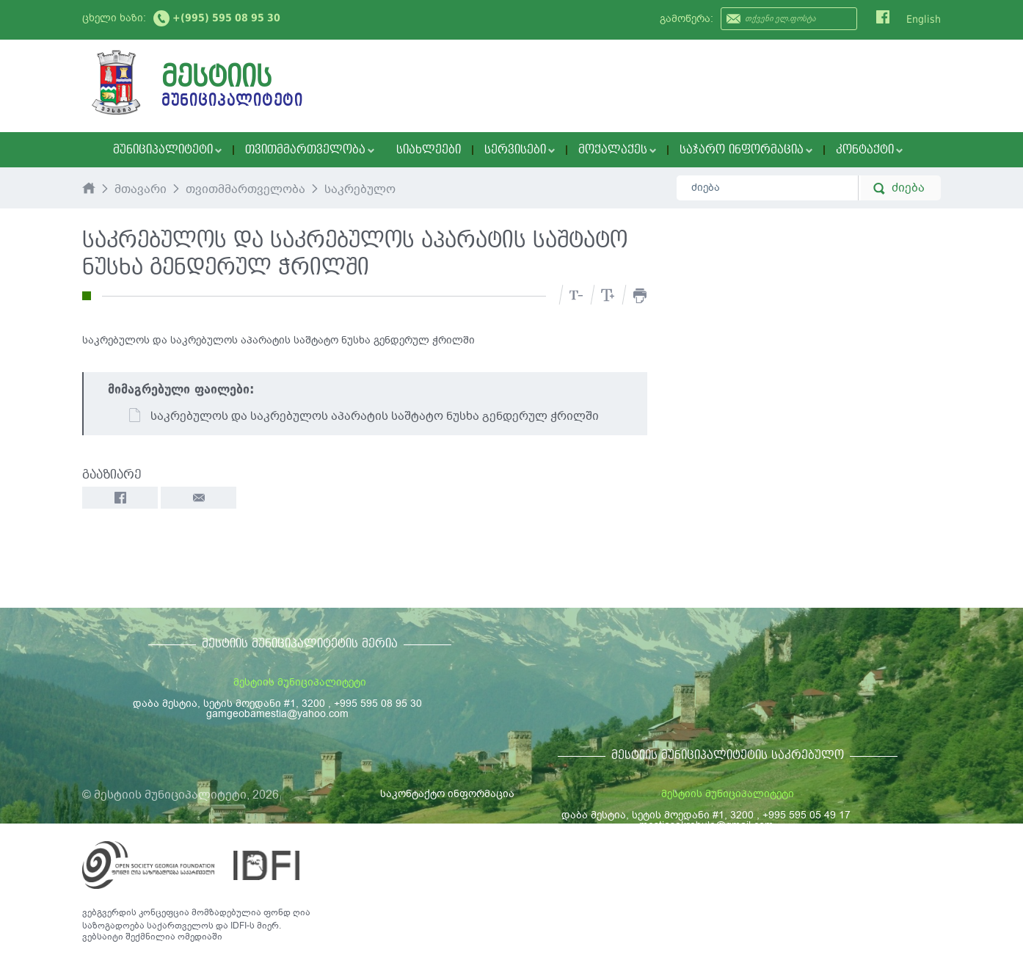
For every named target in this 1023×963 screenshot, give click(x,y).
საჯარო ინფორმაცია (746, 149)
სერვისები (519, 149)
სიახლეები (428, 149)
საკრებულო (360, 190)
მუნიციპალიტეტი (167, 149)
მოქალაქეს (617, 149)
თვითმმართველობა (309, 149)
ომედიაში (200, 936)
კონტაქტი (869, 149)
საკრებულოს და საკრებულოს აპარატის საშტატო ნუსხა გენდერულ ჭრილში (363, 416)
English (923, 19)
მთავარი (140, 190)
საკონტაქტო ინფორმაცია (447, 794)
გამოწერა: (686, 19)
